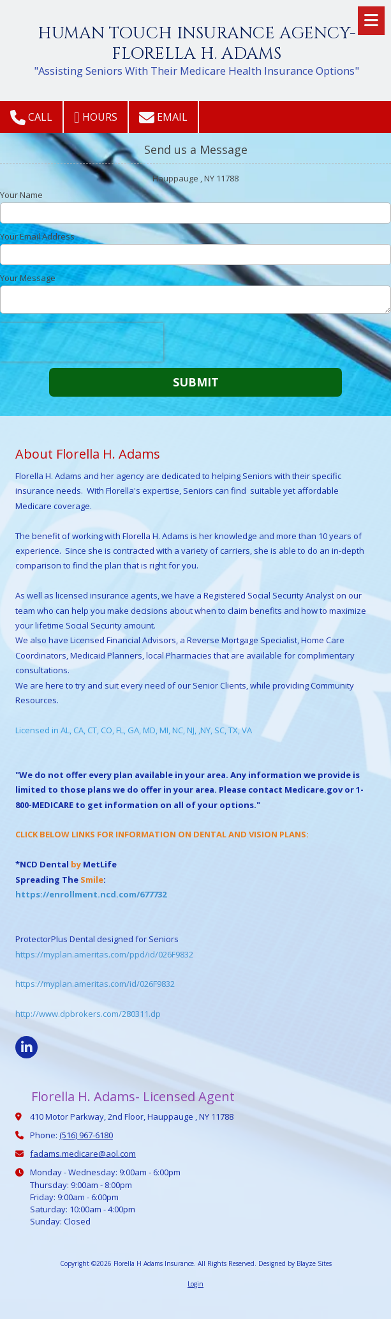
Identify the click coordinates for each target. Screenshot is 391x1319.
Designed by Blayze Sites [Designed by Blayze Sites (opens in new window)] (295, 1263)
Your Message (27, 278)
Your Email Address (37, 236)
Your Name (21, 195)
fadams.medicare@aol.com (83, 1153)
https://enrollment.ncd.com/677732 (90, 894)
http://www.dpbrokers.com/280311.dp (88, 1013)
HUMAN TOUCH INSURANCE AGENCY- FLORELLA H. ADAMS (197, 43)
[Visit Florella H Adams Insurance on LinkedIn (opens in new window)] (26, 1047)
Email (163, 117)
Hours (95, 117)
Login (195, 1283)
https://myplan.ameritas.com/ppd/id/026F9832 (104, 954)
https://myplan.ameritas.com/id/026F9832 (95, 983)
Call (31, 117)
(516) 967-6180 (86, 1135)
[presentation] (81, 342)
